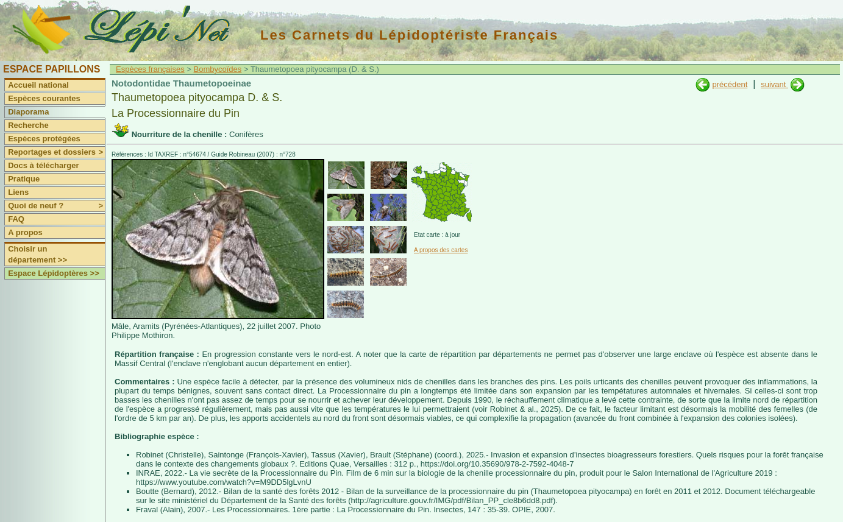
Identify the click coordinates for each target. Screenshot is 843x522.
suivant (774, 84)
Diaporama (28, 111)
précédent (729, 84)
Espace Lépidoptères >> (53, 273)
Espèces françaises (150, 69)
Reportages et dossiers (56, 152)
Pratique (24, 178)
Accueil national (38, 85)
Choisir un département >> (37, 254)
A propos (25, 232)
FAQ (16, 219)
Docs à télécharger (43, 165)
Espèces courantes (44, 98)
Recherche (28, 125)
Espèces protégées (44, 138)
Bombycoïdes (218, 69)
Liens (18, 192)
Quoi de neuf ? (56, 205)
